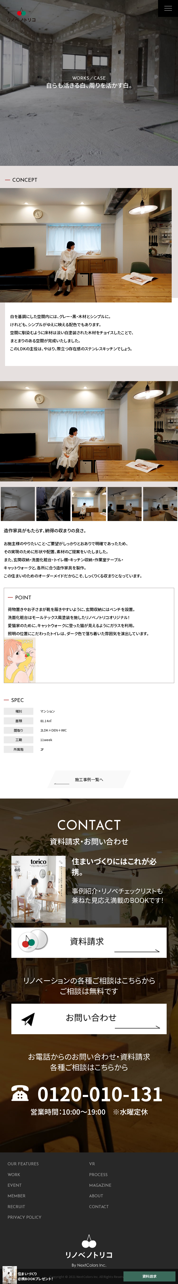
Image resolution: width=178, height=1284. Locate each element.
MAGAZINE (100, 1186)
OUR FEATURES (23, 1164)
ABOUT (96, 1196)
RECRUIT (16, 1207)
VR (92, 1164)
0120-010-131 (87, 1093)
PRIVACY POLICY (24, 1218)
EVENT (15, 1186)
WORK (14, 1175)
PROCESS (98, 1175)
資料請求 (149, 1276)
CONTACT (99, 1207)
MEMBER (17, 1196)
